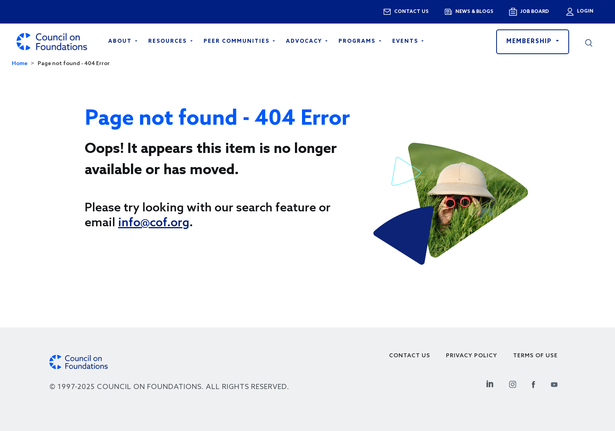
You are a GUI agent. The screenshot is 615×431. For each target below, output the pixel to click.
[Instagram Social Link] (512, 383)
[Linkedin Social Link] (489, 383)
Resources (168, 41)
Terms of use (535, 356)
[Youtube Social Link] (554, 383)
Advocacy (305, 41)
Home (19, 63)
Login (584, 11)
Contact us (411, 12)
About (121, 41)
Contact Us (409, 356)
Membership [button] (530, 41)
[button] (589, 41)
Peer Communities (237, 41)
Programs (357, 41)
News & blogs (474, 12)
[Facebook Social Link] (533, 383)
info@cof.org (153, 223)
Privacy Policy (471, 356)
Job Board (534, 12)
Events (406, 41)
